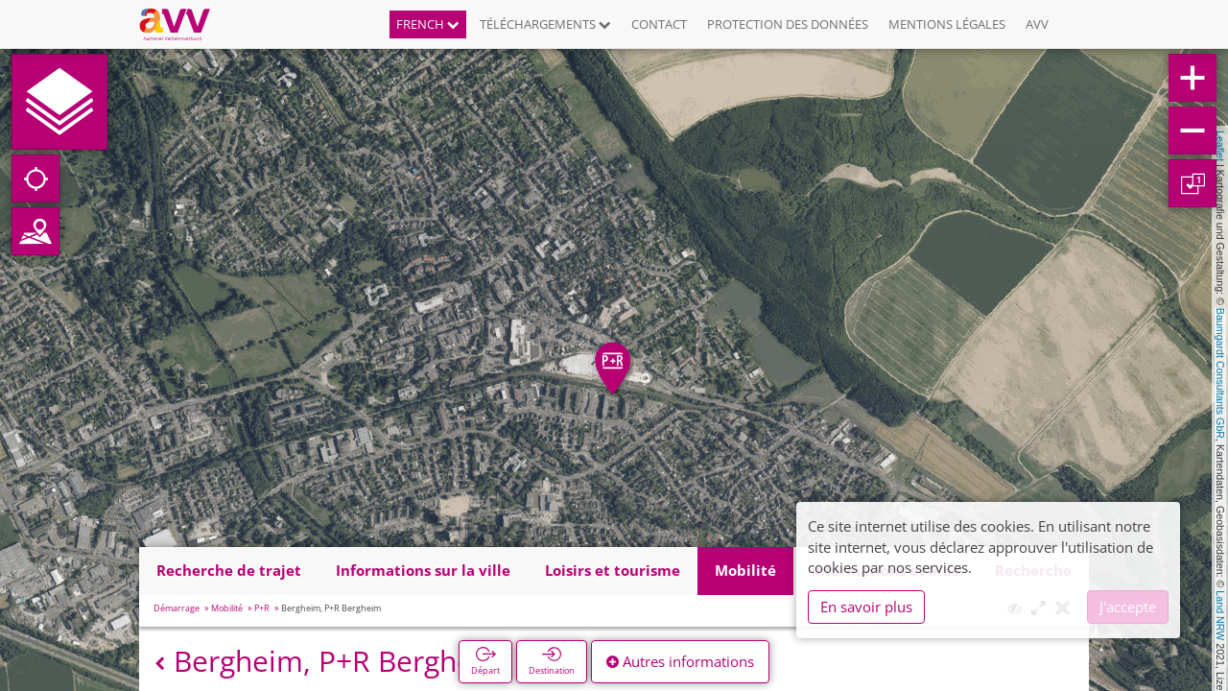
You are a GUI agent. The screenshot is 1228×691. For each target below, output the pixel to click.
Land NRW (1220, 615)
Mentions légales (946, 24)
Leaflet (1220, 146)
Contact (659, 24)
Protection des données (787, 24)
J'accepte (1127, 606)
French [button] (428, 24)
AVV (1037, 24)
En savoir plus (866, 606)
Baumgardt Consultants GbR (1220, 373)
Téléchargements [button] (545, 24)
